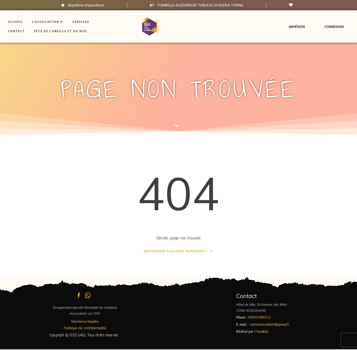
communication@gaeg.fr (269, 325)
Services (80, 22)
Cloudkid (261, 331)
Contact (16, 31)
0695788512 (259, 318)
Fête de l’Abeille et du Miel (61, 31)
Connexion (334, 26)
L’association (47, 22)
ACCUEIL (15, 22)
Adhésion (297, 26)
